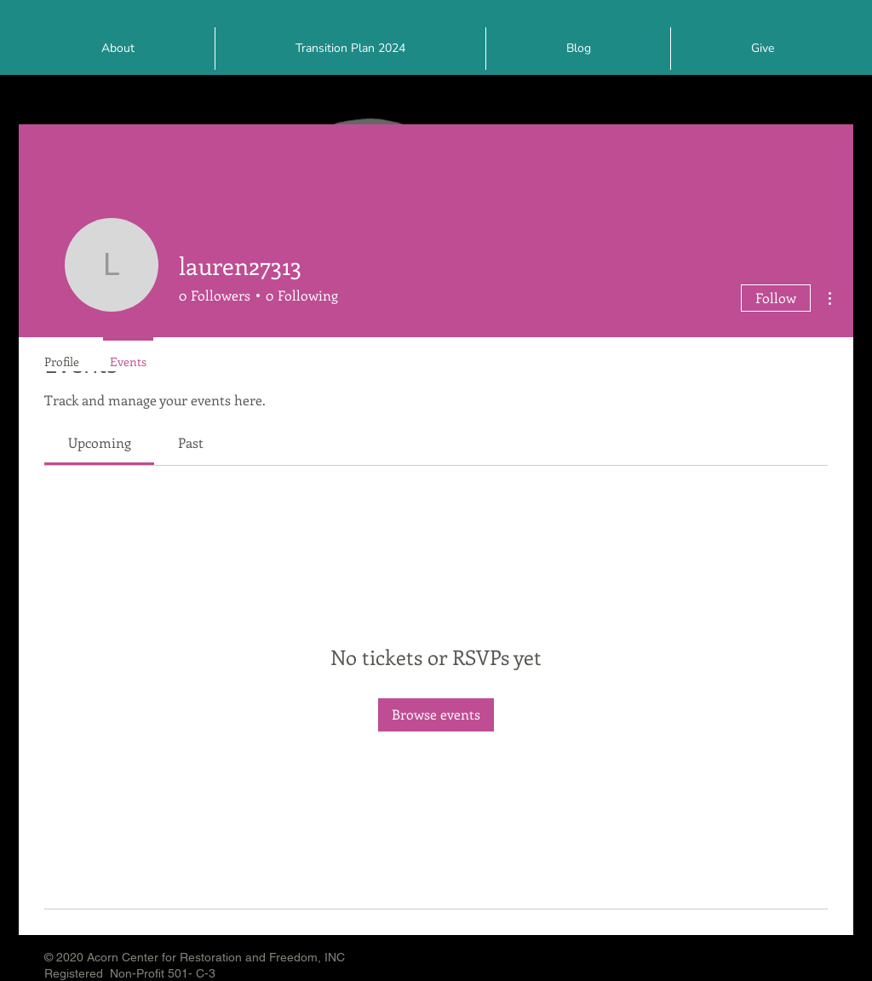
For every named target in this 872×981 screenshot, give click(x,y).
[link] (99, 442)
